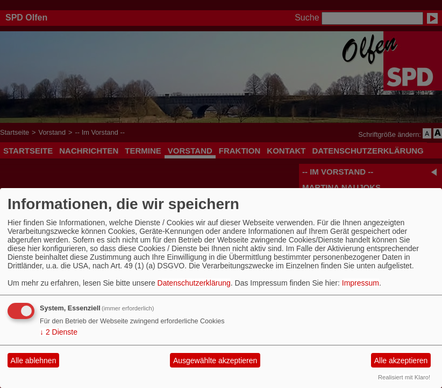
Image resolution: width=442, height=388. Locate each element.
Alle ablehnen (33, 360)
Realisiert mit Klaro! (404, 377)
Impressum (360, 283)
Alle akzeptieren (401, 360)
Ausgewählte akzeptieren (215, 360)
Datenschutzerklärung (194, 283)
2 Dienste (58, 332)
